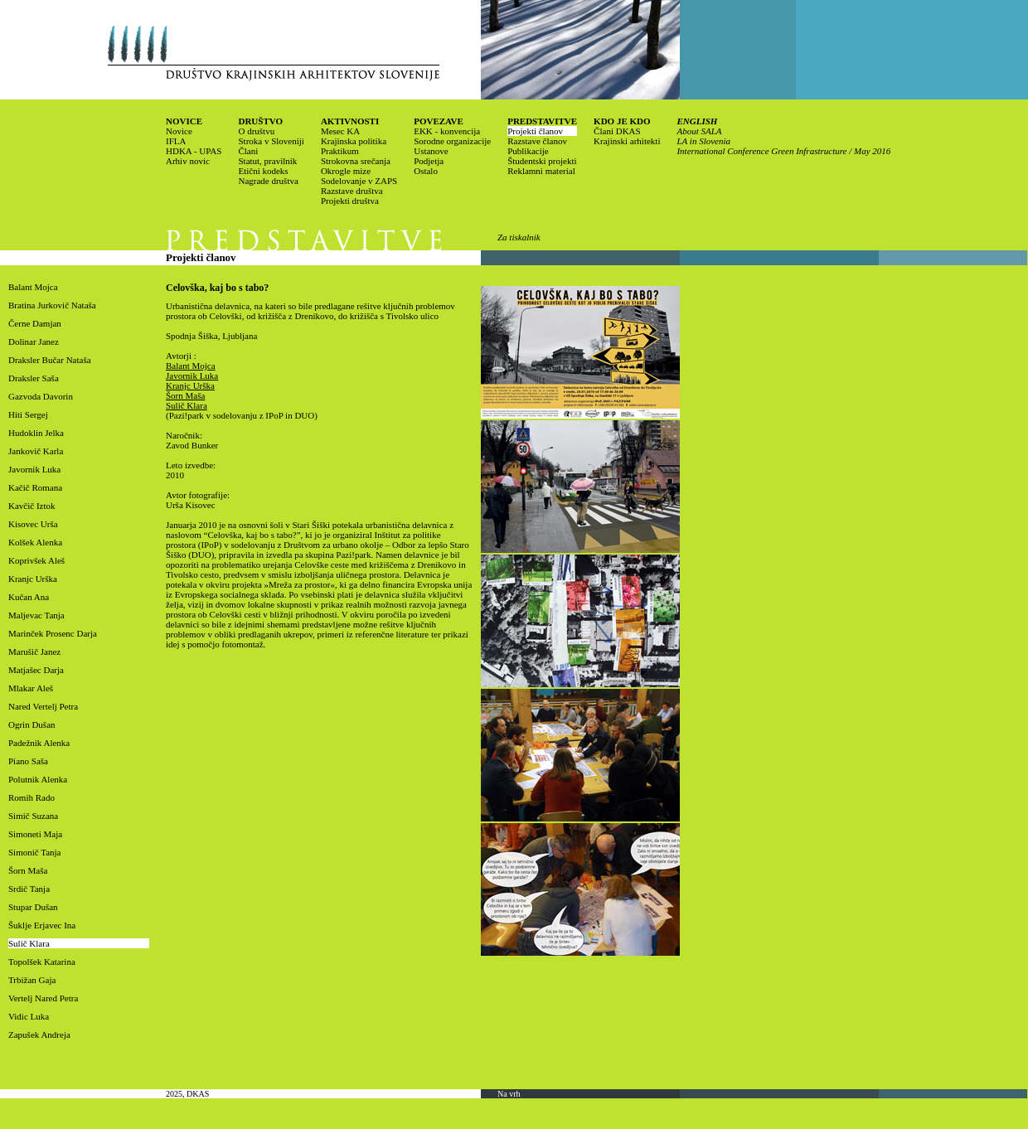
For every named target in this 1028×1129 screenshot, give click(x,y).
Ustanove (431, 151)
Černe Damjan (34, 323)
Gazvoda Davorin (40, 396)
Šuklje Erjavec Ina (41, 925)
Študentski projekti (541, 161)
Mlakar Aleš (30, 688)
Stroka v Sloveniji (270, 141)
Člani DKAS (617, 131)
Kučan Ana (28, 597)
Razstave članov (537, 141)
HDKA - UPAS (193, 151)
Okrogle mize (346, 171)
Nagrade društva (268, 181)
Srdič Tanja (29, 889)
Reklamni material (541, 171)
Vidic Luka (28, 1016)
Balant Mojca (33, 287)
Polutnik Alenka (37, 779)
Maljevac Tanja (36, 615)
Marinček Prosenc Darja (52, 633)
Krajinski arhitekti (627, 141)
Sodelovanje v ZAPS (359, 181)
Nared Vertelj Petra (43, 706)
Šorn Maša (27, 870)
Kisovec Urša (33, 524)
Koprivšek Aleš (36, 560)
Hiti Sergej (28, 414)
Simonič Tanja (34, 852)
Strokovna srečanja (355, 161)
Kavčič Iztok (32, 506)
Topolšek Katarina (41, 962)
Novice (179, 131)
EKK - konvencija (447, 131)
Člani (248, 151)
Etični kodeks (263, 171)
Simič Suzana (33, 816)
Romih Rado (31, 797)
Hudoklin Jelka (36, 433)
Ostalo (426, 171)
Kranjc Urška (32, 579)
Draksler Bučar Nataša (49, 360)
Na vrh (509, 1093)
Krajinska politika (353, 141)
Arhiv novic (188, 161)
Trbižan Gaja (32, 980)
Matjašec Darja (36, 670)
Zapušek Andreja (39, 1034)
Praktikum (340, 151)
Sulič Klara (29, 943)
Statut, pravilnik (267, 161)
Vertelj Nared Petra (43, 998)
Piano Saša (28, 761)
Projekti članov (535, 131)
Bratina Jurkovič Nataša (52, 305)
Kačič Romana (35, 487)
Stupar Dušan (33, 907)
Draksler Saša (33, 378)
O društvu (256, 131)
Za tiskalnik (519, 237)
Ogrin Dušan (32, 724)
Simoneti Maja (35, 834)
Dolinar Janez (33, 341)
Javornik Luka (34, 469)
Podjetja (429, 161)
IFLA (176, 141)
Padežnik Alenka (39, 743)
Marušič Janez (34, 652)
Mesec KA (340, 131)
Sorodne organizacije (452, 141)
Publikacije (528, 151)
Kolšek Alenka (35, 542)
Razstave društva (352, 191)
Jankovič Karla (35, 451)
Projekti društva (350, 201)
